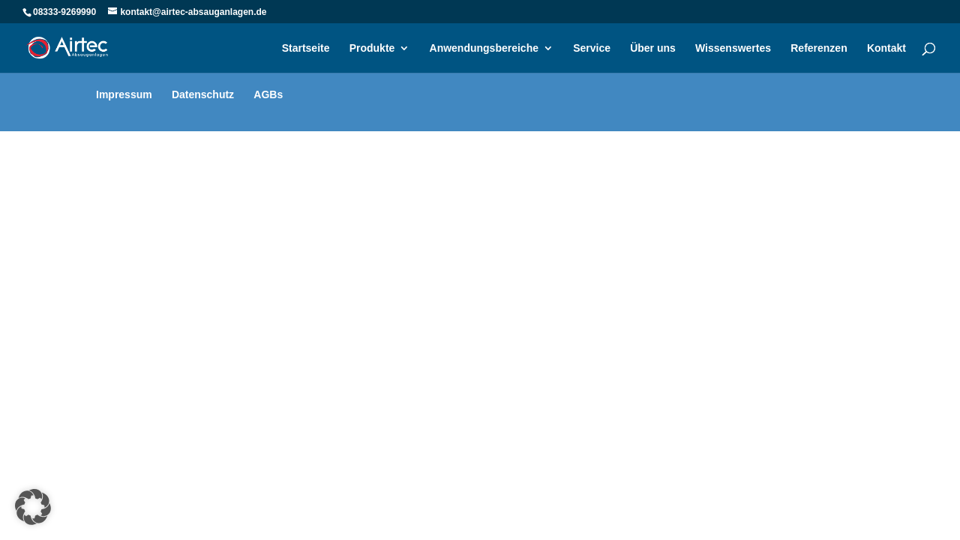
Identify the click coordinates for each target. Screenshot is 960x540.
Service (591, 48)
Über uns (653, 48)
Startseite (306, 48)
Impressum (124, 94)
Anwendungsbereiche (484, 48)
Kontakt (886, 48)
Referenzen (818, 48)
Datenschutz (203, 94)
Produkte (372, 48)
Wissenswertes (733, 48)
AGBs (268, 94)
